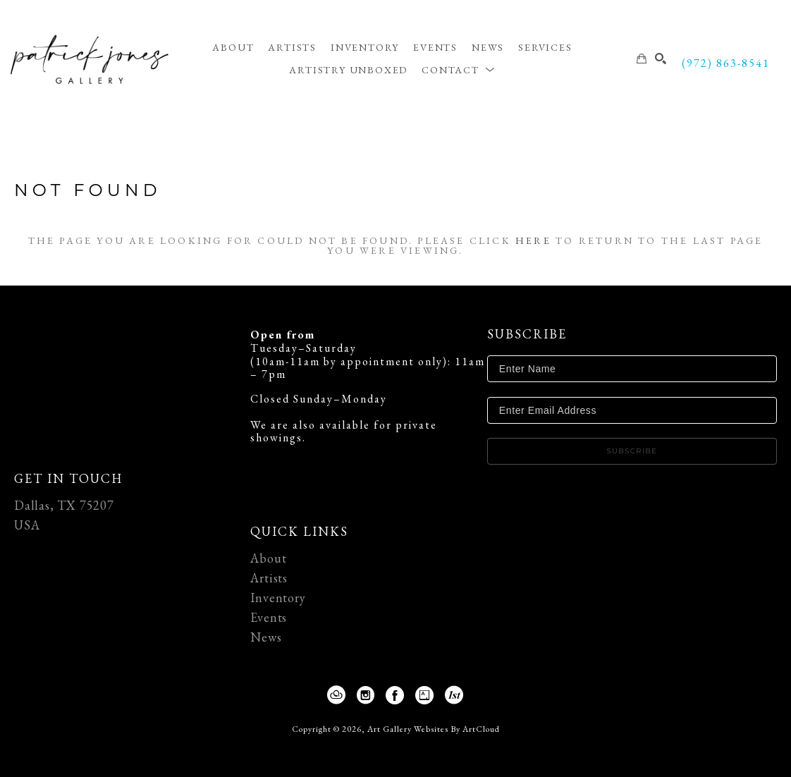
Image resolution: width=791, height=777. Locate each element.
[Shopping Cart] (642, 58)
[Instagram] (369, 695)
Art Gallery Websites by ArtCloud (433, 729)
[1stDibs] (455, 695)
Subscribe (631, 450)
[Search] (661, 58)
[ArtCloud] (339, 695)
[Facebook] (398, 695)
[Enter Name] (632, 368)
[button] (458, 70)
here (533, 240)
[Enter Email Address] (632, 410)
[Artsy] (427, 695)
